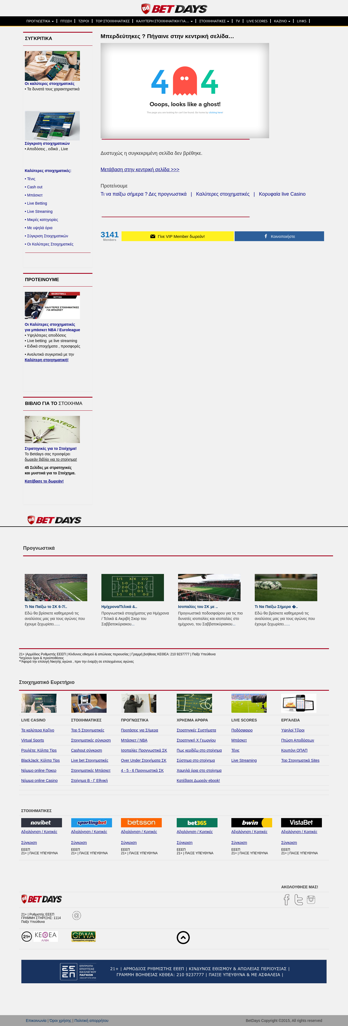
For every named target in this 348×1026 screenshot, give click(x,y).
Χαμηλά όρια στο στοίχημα (199, 770)
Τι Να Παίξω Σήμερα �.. (276, 606)
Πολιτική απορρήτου (91, 1020)
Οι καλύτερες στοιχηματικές (49, 83)
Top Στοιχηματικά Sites (300, 760)
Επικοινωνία (36, 1020)
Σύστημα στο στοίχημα (196, 760)
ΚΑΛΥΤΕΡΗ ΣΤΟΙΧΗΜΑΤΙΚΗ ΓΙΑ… (164, 21)
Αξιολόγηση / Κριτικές (39, 832)
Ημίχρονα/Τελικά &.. (119, 606)
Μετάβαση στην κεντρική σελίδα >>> (140, 169)
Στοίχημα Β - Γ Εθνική (89, 780)
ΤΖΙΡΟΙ (83, 21)
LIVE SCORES (257, 21)
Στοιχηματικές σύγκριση (91, 740)
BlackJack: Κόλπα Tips (40, 760)
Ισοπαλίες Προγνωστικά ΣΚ (144, 750)
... (58, 624)
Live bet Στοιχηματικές (89, 760)
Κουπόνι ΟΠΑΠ (294, 750)
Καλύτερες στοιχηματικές (223, 194)
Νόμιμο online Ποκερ (38, 770)
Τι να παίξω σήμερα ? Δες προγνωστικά (144, 194)
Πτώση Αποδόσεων (297, 740)
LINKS (301, 21)
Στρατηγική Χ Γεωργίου (196, 740)
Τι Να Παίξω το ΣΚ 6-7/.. (46, 606)
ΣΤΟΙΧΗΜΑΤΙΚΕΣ (214, 21)
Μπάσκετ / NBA (134, 740)
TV (238, 21)
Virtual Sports (32, 740)
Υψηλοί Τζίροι (292, 730)
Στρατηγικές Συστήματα (196, 730)
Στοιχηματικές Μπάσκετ (91, 770)
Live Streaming (244, 760)
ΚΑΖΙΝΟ (282, 21)
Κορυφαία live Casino (282, 194)
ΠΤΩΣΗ (66, 21)
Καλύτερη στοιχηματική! (47, 360)
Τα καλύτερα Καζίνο (37, 730)
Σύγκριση (29, 842)
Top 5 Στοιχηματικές (87, 730)
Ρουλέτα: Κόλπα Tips (39, 750)
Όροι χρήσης (60, 1020)
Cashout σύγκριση (86, 750)
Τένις (235, 750)
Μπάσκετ (239, 740)
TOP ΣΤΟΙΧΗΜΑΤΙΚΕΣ (113, 21)
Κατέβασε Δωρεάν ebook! (198, 780)
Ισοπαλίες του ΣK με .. (198, 606)
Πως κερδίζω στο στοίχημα (199, 750)
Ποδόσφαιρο (242, 730)
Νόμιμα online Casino (39, 780)
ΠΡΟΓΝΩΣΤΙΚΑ (40, 21)
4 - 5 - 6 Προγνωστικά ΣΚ (142, 770)
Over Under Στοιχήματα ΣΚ (143, 760)
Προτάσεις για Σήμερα (139, 730)
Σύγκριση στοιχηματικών (47, 143)
